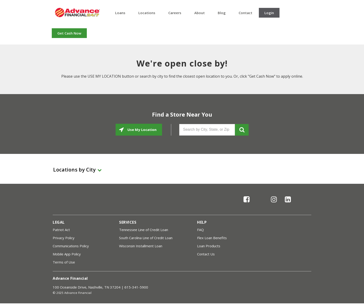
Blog (222, 12)
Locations (146, 12)
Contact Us (206, 254)
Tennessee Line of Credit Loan (143, 229)
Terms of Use (64, 262)
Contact (245, 12)
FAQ (200, 229)
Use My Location (141, 129)
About (199, 12)
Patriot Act (61, 229)
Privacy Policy (64, 237)
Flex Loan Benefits (212, 237)
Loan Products (208, 246)
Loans (120, 12)
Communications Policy (71, 246)
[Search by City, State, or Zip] (207, 130)
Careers (174, 12)
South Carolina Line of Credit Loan (145, 237)
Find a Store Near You (182, 114)
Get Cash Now (69, 33)
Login (269, 12)
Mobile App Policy (67, 254)
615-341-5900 (136, 287)
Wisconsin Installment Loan (140, 246)
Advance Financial (77, 12)
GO (242, 130)
